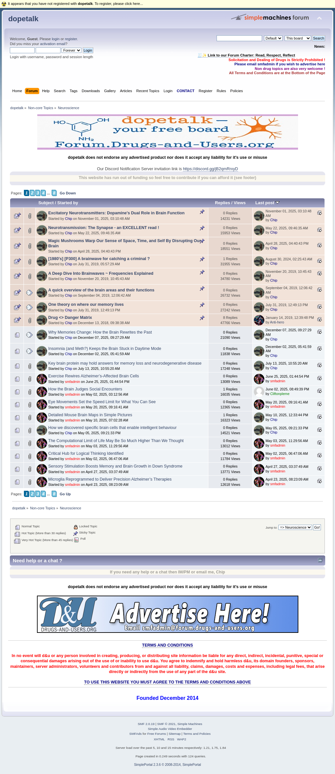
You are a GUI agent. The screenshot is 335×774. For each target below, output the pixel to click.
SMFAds (135, 733)
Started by (67, 202)
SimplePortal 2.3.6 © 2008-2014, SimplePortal (167, 764)
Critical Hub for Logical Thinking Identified (86, 453)
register (71, 39)
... (48, 193)
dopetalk (23, 19)
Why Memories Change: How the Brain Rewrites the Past (100, 332)
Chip (68, 219)
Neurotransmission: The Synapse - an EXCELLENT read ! (103, 227)
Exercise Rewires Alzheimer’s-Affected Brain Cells (93, 376)
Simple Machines (189, 724)
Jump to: (272, 527)
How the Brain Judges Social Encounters (85, 389)
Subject (46, 202)
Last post (267, 202)
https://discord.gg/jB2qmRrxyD (210, 169)
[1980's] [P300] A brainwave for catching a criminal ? (99, 258)
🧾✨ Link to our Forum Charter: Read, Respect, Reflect (246, 55)
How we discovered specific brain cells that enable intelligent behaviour (112, 427)
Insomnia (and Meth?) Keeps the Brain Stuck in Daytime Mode (104, 348)
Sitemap (174, 733)
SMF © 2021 (166, 724)
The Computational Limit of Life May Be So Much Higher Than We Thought (116, 440)
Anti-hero (277, 322)
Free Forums (156, 733)
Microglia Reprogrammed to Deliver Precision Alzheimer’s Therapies (110, 479)
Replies (222, 202)
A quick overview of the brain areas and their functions (101, 290)
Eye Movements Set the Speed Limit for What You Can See (102, 402)
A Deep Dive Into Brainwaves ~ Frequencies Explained (100, 273)
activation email (52, 44)
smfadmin (72, 382)
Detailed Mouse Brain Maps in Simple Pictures (90, 415)
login (56, 39)
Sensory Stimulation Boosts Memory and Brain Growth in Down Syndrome (115, 466)
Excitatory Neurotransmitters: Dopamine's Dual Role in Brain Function (116, 213)
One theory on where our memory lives (86, 304)
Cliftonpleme (280, 394)
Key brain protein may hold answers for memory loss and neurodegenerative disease (125, 363)
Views (240, 202)
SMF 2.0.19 (146, 724)
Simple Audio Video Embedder (170, 729)
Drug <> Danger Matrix (70, 317)
